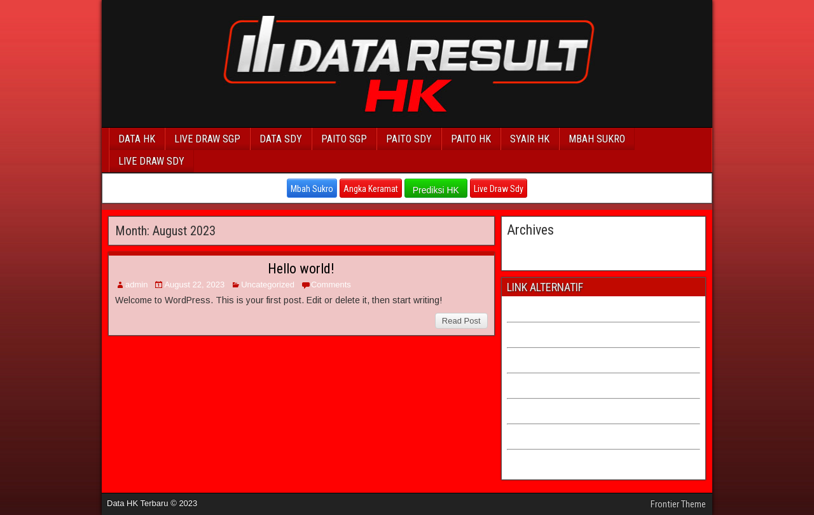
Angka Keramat (370, 189)
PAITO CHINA (533, 307)
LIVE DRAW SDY (151, 161)
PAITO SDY (409, 139)
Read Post (461, 321)
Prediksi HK (436, 190)
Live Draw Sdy (498, 189)
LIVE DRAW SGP (207, 139)
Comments (331, 284)
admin (136, 284)
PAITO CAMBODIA (542, 358)
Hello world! (301, 269)
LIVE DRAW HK (536, 460)
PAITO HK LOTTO (540, 383)
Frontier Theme (678, 504)
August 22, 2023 (194, 284)
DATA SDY (280, 139)
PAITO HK (471, 139)
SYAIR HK (529, 139)
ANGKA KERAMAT (542, 434)
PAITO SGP (344, 139)
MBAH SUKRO (597, 139)
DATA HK (136, 139)
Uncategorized (267, 284)
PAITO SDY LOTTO (543, 409)
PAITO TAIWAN (535, 333)
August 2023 (532, 250)
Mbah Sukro (312, 189)
